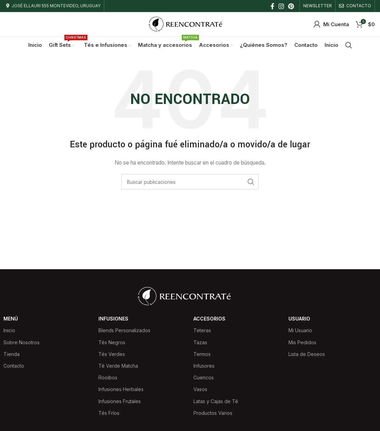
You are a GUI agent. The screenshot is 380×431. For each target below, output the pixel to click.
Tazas (200, 342)
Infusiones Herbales (121, 389)
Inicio (9, 330)
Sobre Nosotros (21, 342)
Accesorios (209, 319)
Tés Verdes (111, 354)
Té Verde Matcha (118, 366)
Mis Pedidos (302, 342)
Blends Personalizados (124, 330)
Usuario (299, 319)
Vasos (200, 389)
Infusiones (113, 319)
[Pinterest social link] (291, 6)
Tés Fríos (108, 413)
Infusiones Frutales (119, 401)
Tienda (11, 354)
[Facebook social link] (272, 6)
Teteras (202, 330)
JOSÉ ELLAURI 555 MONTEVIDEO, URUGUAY (56, 5)
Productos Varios (212, 413)
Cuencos (203, 377)
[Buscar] (349, 45)
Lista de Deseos (306, 354)
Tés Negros (111, 342)
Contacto (13, 366)
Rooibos (107, 377)
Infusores (203, 366)
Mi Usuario (300, 330)
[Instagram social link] (281, 6)
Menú (10, 319)
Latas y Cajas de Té (215, 401)
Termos (202, 354)
